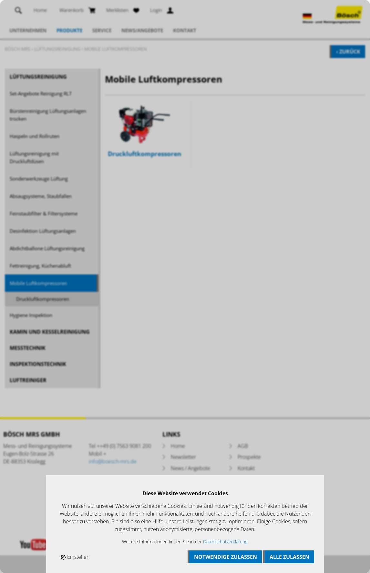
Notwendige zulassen (225, 556)
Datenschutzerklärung (225, 541)
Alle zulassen (289, 556)
